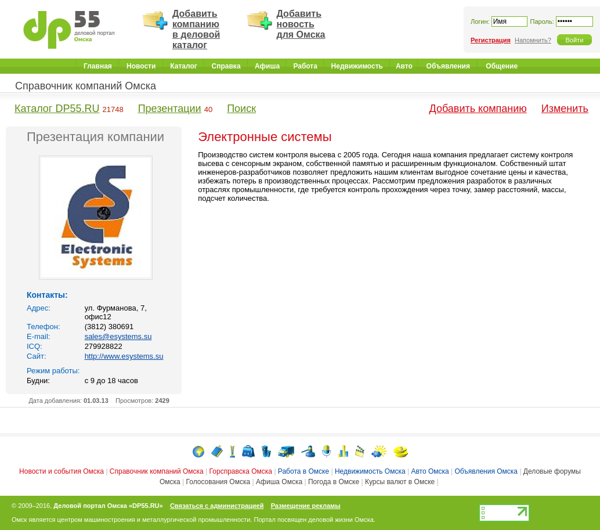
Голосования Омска (218, 482)
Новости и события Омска (61, 471)
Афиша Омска (279, 482)
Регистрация (491, 40)
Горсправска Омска (240, 471)
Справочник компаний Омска (85, 86)
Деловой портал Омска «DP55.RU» (107, 505)
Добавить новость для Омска (301, 24)
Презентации (169, 108)
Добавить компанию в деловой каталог (196, 29)
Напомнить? (533, 40)
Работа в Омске (303, 471)
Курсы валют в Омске (400, 482)
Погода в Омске (333, 482)
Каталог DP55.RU (57, 108)
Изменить (564, 108)
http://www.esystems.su (124, 356)
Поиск (241, 108)
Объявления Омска (486, 471)
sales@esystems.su (118, 336)
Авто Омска (430, 471)
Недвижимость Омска (370, 471)
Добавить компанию (478, 108)
